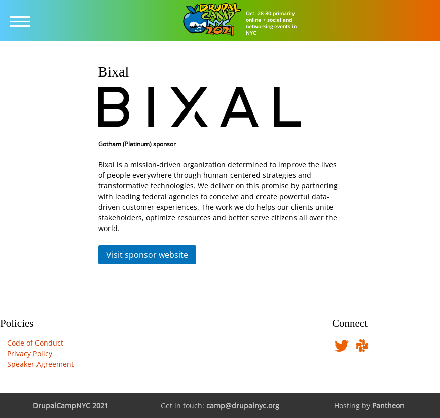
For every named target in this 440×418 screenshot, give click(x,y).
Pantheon (388, 405)
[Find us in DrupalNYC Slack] (362, 348)
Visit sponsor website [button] (147, 254)
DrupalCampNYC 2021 (70, 405)
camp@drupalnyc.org (242, 405)
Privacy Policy (29, 353)
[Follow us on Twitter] (342, 348)
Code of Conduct (35, 343)
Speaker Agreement (40, 364)
